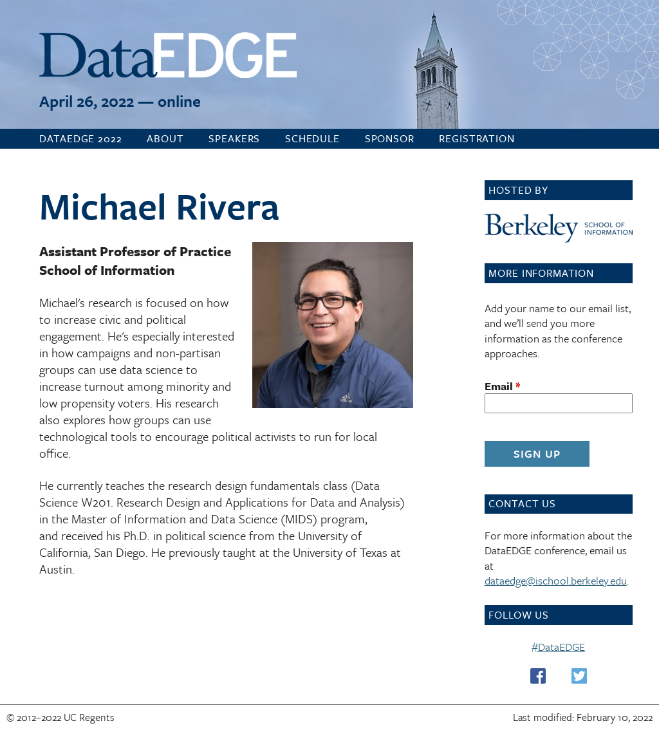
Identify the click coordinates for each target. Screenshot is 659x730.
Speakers (234, 138)
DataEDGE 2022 (80, 138)
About (165, 138)
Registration (476, 138)
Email (502, 386)
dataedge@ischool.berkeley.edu (556, 580)
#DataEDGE (558, 647)
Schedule (312, 138)
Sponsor (389, 138)
